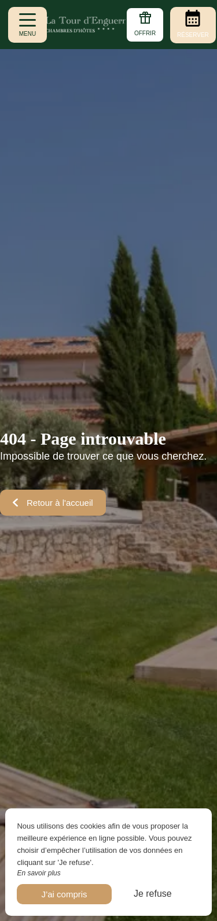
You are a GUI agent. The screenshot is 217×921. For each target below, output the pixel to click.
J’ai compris (64, 894)
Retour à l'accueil (53, 503)
